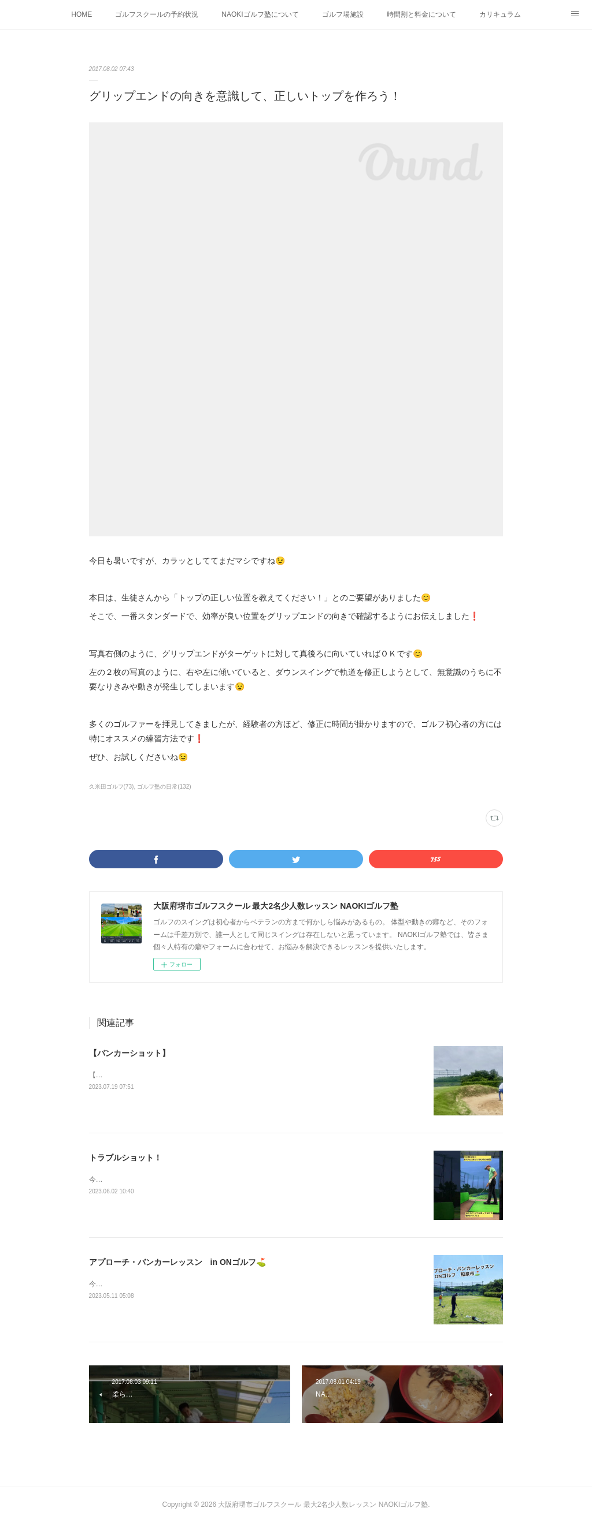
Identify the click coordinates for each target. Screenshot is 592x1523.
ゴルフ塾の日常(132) (164, 786)
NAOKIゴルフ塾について (259, 14)
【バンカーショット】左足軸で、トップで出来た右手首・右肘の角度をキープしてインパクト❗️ (239, 1075)
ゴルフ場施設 (343, 14)
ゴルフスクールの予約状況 (156, 14)
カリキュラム (500, 14)
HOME (81, 14)
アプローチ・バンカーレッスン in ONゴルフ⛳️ (177, 1262)
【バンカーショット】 (129, 1053)
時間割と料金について (421, 14)
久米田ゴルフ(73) (111, 786)
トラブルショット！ (125, 1157)
